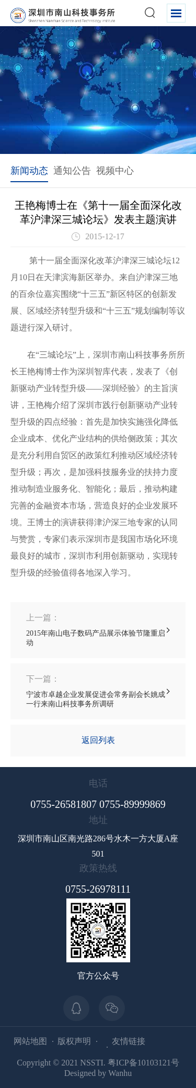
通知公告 (72, 170)
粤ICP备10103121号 (143, 1062)
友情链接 (128, 1041)
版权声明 (74, 1041)
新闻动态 (29, 170)
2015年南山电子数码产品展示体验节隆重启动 (98, 630)
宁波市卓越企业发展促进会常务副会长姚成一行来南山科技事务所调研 (98, 691)
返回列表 (98, 740)
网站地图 (30, 1041)
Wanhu (120, 1073)
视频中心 (115, 170)
